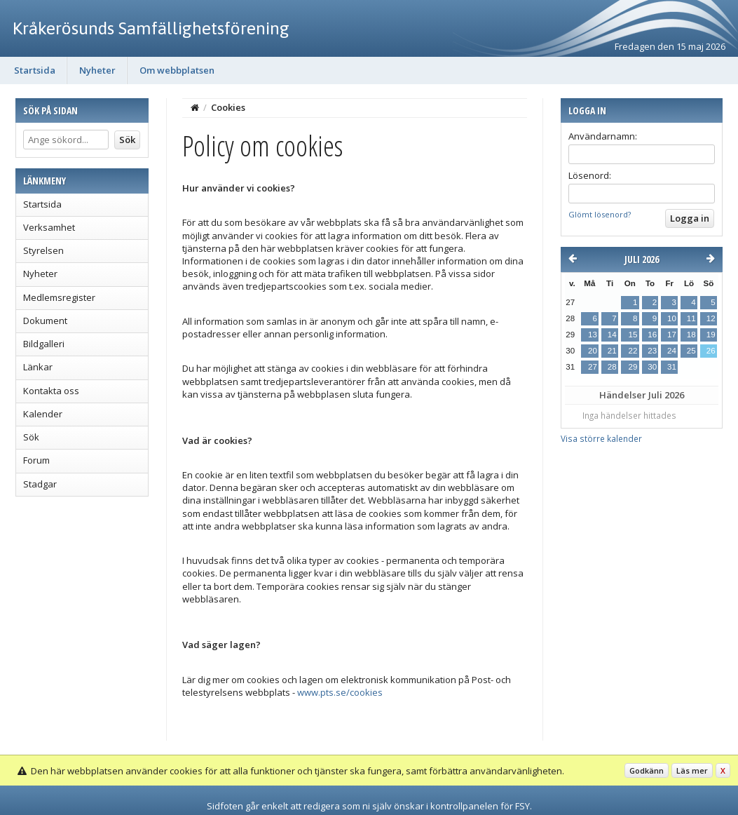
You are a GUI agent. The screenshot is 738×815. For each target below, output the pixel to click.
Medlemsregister (59, 297)
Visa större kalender (601, 438)
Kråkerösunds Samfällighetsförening (151, 28)
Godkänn (646, 770)
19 (711, 334)
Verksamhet (49, 227)
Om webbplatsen (176, 70)
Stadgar (40, 484)
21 (612, 350)
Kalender (42, 414)
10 (671, 318)
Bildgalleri (43, 343)
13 (592, 334)
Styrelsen (43, 250)
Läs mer (692, 770)
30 (652, 367)
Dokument (45, 320)
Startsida (34, 70)
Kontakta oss (51, 390)
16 (652, 334)
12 (711, 318)
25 (691, 350)
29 (632, 367)
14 (612, 334)
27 (592, 367)
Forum (36, 460)
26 (711, 350)
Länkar (38, 367)
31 (671, 367)
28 (612, 367)
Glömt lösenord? (599, 214)
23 (652, 350)
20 (592, 350)
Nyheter (97, 70)
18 (691, 334)
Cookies (228, 107)
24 (671, 350)
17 (671, 334)
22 (632, 350)
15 (632, 334)
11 (691, 318)
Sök (31, 437)
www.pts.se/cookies (340, 692)
